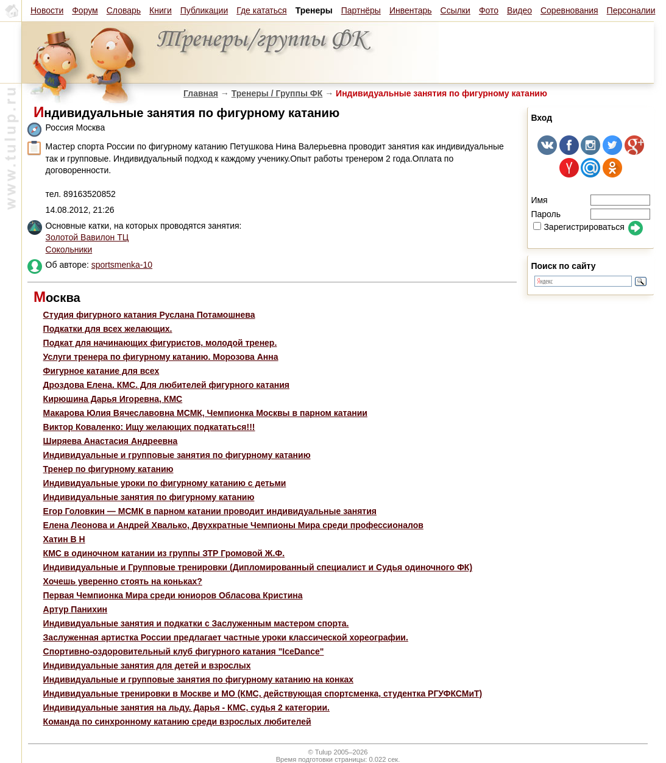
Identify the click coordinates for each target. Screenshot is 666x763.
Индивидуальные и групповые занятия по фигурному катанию (177, 455)
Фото (488, 10)
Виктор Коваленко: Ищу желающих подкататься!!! (149, 427)
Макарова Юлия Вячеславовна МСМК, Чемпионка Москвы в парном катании (205, 413)
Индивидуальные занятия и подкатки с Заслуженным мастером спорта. (196, 623)
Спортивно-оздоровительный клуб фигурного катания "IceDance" (183, 651)
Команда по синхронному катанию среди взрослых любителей (177, 721)
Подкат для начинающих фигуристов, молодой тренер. (160, 343)
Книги (160, 10)
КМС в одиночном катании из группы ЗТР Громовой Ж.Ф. (164, 553)
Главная (200, 93)
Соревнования (569, 10)
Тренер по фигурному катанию (108, 469)
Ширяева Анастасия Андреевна (110, 441)
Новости (46, 10)
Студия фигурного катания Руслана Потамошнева (149, 315)
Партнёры (361, 10)
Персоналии (631, 10)
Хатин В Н (64, 539)
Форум (85, 10)
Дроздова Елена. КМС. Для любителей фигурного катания (166, 385)
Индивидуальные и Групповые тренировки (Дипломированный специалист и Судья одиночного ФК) (257, 567)
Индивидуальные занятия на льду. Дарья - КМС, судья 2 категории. (186, 707)
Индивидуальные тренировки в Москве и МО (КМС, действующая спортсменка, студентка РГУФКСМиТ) (263, 693)
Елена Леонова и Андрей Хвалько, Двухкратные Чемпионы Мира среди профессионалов (233, 525)
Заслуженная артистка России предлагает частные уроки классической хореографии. (225, 637)
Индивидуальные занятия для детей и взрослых (147, 665)
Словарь (124, 10)
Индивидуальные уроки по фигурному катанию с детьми (164, 483)
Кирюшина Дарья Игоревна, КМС (113, 399)
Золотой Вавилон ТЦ (87, 237)
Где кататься (261, 10)
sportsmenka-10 (121, 265)
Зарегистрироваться (578, 227)
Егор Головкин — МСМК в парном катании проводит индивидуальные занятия (210, 511)
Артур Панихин (75, 609)
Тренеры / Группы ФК (277, 93)
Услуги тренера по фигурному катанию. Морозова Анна (160, 357)
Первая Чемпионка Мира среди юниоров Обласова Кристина (173, 595)
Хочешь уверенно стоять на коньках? (122, 581)
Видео (519, 10)
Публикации (204, 10)
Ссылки (455, 10)
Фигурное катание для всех (101, 371)
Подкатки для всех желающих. (107, 329)
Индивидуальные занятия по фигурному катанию (149, 497)
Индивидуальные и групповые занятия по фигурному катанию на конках (198, 679)
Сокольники (69, 249)
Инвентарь (410, 10)
